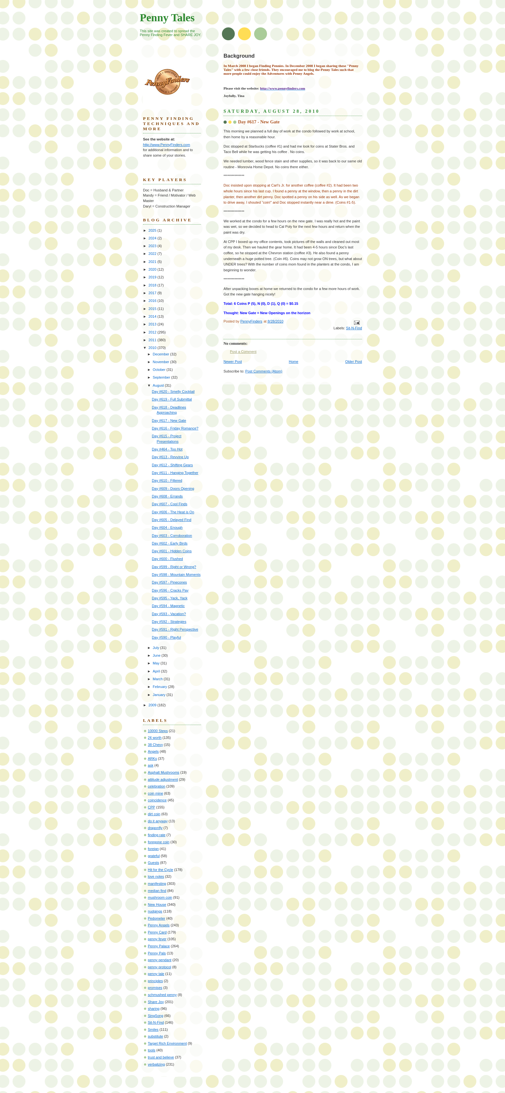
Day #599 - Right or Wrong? (174, 567)
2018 (152, 285)
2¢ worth (154, 738)
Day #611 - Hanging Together (175, 473)
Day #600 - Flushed (167, 559)
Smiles (153, 1029)
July (156, 648)
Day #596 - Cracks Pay (170, 590)
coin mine (155, 793)
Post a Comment (243, 351)
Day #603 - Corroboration (172, 535)
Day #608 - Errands (167, 496)
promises (155, 988)
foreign (153, 849)
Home (293, 361)
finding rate (157, 835)
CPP (151, 807)
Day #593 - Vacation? (169, 614)
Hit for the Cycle (160, 870)
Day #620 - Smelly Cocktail (173, 391)
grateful (154, 856)
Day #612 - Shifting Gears (172, 465)
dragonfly (155, 828)
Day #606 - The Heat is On (173, 512)
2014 (152, 316)
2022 (152, 254)
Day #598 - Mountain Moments (176, 574)
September (162, 377)
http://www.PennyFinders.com (166, 145)
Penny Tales (167, 18)
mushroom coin (160, 897)
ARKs (152, 758)
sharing (153, 1009)
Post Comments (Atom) (263, 371)
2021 (152, 262)
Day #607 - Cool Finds (169, 504)
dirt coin (154, 814)
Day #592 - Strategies (169, 622)
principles (155, 981)
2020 (152, 269)
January (159, 695)
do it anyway (157, 821)
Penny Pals (157, 953)
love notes (156, 876)
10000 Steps (158, 731)
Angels (153, 751)
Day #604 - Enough (167, 527)
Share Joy (156, 1002)
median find (157, 891)
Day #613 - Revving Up (170, 457)
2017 (152, 293)
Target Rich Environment (167, 1043)
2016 (152, 301)
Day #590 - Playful (166, 637)
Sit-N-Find (354, 328)
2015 (152, 309)
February (160, 687)
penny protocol (159, 967)
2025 (152, 230)
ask (150, 765)
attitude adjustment (163, 779)
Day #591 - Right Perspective (175, 629)
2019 (152, 277)
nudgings (155, 911)
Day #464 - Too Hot (167, 449)
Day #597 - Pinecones (169, 582)
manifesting (157, 883)
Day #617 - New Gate (169, 420)
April (157, 671)
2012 (152, 332)
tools (151, 1050)
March (158, 679)
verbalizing (156, 1064)
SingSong (155, 1016)
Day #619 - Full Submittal (172, 399)
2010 (152, 348)
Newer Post (233, 361)
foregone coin (158, 842)
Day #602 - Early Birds (170, 543)
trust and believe (161, 1057)
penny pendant (159, 960)
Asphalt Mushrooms (163, 772)
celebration (156, 786)
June (157, 655)
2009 (152, 705)
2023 (152, 246)
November (161, 362)
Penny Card (157, 932)
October (159, 370)
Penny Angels (159, 925)
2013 (152, 324)
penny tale (156, 974)
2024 (152, 238)
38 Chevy (155, 745)
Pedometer (156, 918)
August (159, 385)
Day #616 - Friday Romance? (175, 428)
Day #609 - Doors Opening (173, 488)
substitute (155, 1036)
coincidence (157, 800)
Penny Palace (159, 946)
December (161, 354)
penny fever (157, 939)
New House (157, 904)
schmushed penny (162, 995)
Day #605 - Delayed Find (171, 520)
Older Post (353, 361)
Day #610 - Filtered (167, 480)
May (156, 663)
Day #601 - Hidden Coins (172, 551)
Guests (153, 863)
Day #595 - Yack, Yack (169, 598)
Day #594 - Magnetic (168, 606)
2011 (152, 340)
